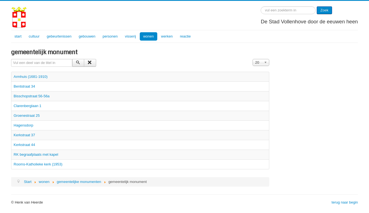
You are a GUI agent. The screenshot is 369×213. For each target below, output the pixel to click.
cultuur (34, 36)
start (17, 36)
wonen (148, 36)
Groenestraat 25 (27, 115)
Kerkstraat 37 (24, 135)
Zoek (324, 10)
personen (110, 36)
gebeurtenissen (59, 36)
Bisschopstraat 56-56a (31, 96)
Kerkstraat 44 (24, 145)
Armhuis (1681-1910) (31, 77)
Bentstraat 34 (24, 86)
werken (167, 36)
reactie (185, 36)
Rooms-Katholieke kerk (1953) (38, 164)
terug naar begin (344, 202)
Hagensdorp (23, 125)
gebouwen (87, 36)
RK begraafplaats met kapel (36, 154)
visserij (130, 36)
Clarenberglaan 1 (27, 106)
